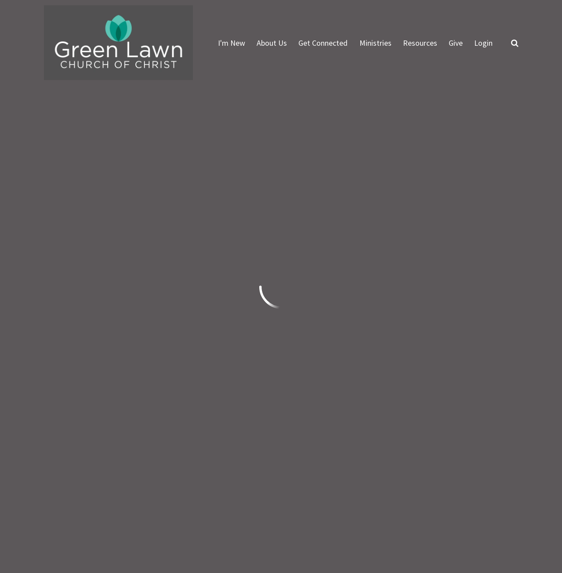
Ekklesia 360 (500, 530)
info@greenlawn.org (79, 428)
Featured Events (338, 199)
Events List (413, 199)
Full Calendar (481, 199)
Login (483, 43)
